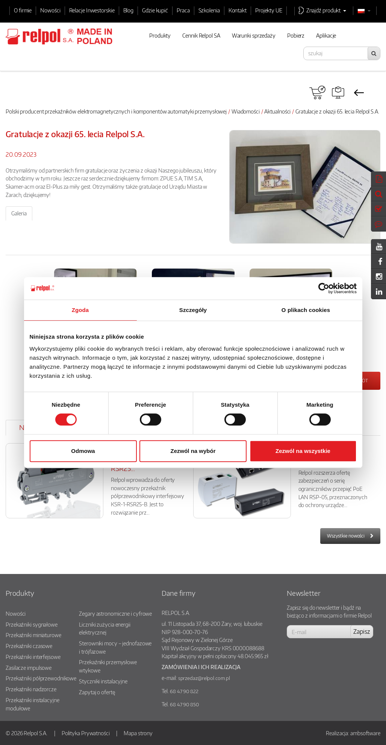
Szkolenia (209, 10)
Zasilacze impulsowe (28, 667)
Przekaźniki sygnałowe (32, 624)
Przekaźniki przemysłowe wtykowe (108, 666)
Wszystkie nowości (346, 536)
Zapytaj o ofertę (97, 692)
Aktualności (277, 111)
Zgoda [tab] (80, 310)
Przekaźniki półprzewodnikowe (41, 678)
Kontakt (238, 10)
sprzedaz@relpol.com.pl (204, 678)
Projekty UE (268, 10)
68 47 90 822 (184, 691)
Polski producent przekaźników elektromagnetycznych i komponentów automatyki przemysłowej (116, 111)
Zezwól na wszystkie (302, 451)
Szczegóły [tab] (193, 310)
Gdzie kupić (155, 10)
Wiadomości (246, 111)
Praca (183, 10)
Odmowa (83, 451)
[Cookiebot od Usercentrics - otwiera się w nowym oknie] (324, 288)
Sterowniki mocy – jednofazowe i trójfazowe (115, 647)
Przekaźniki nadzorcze (31, 689)
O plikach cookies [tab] (306, 310)
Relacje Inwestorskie (92, 10)
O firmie (23, 10)
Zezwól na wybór (192, 451)
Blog (128, 10)
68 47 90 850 (184, 704)
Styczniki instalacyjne (103, 681)
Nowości (50, 10)
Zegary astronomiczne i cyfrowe (115, 613)
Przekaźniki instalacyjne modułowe (32, 704)
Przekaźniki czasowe (29, 645)
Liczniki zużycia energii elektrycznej (104, 628)
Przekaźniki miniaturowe (33, 634)
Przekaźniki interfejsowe (33, 656)
